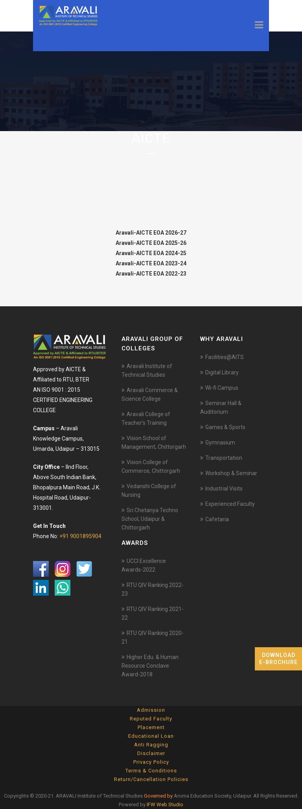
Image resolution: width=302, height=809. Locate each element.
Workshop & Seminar (231, 473)
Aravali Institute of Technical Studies (147, 370)
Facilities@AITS (224, 357)
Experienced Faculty (230, 504)
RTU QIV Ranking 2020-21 (153, 637)
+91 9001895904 (80, 536)
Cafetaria (217, 519)
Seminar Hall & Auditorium (220, 407)
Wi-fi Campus (221, 388)
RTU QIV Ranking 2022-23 (153, 589)
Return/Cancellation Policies (151, 779)
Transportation (223, 458)
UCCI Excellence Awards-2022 (144, 565)
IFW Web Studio (165, 804)
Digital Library (222, 372)
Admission (151, 710)
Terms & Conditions (151, 771)
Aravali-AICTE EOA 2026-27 (151, 233)
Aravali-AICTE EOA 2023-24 (151, 263)
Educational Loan (151, 736)
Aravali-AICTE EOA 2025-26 (151, 243)
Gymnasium (220, 442)
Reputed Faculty (151, 719)
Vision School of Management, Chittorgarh (154, 442)
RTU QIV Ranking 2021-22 (153, 613)
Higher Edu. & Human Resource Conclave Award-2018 (150, 666)
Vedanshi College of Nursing (149, 490)
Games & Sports (225, 427)
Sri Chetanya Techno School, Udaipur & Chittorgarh (150, 519)
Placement (151, 727)
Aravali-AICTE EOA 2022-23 (151, 273)
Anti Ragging (151, 745)
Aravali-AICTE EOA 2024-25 (151, 253)
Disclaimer (151, 753)
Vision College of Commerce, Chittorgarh (151, 466)
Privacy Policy (151, 762)
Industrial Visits (224, 488)
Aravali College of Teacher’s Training (146, 418)
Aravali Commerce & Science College (150, 394)
